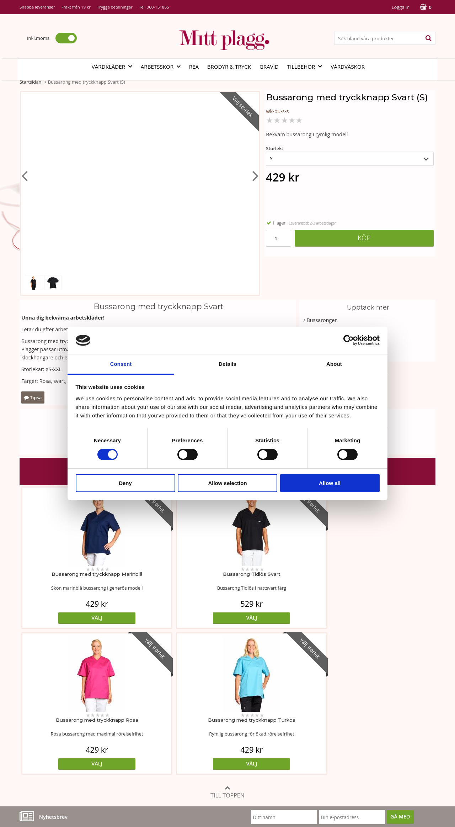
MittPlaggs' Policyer (182, 720)
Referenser (312, 720)
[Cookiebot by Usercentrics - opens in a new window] (348, 340)
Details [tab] (227, 364)
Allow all (330, 483)
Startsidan (30, 82)
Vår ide (28, 699)
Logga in (401, 7)
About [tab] (334, 364)
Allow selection (227, 483)
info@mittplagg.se (53, 774)
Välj (71, 617)
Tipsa (33, 397)
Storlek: (274, 148)
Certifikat (170, 731)
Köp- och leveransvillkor (327, 699)
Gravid (269, 66)
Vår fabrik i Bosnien (43, 720)
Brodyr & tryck (229, 66)
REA (194, 66)
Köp (364, 237)
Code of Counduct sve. (326, 752)
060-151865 (158, 7)
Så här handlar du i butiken (331, 731)
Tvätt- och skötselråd (184, 709)
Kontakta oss (35, 742)
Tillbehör (307, 67)
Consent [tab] (121, 364)
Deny (125, 483)
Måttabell (170, 699)
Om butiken (34, 709)
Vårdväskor (348, 66)
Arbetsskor (163, 67)
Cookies (308, 709)
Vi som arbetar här (42, 731)
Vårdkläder (114, 67)
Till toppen (227, 646)
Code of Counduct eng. (326, 742)
